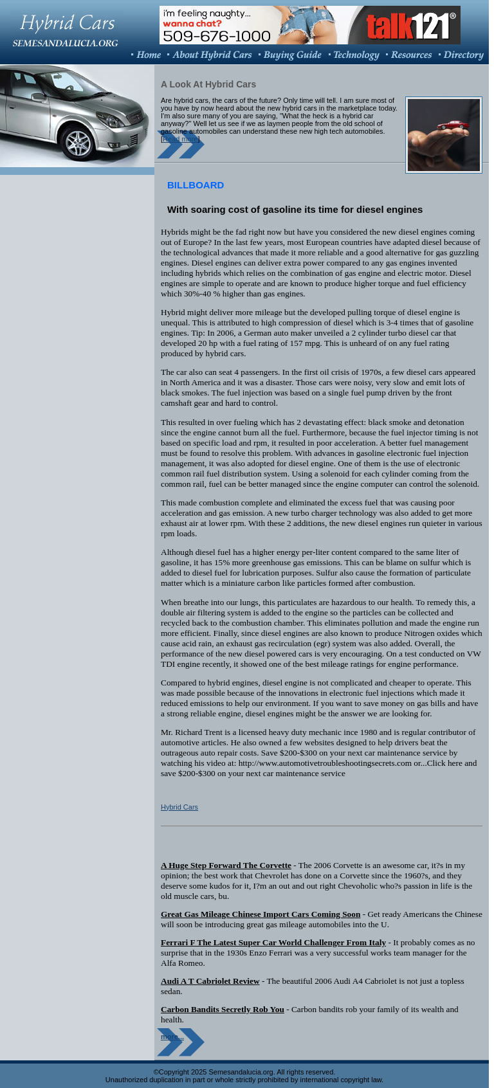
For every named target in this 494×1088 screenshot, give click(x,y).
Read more (180, 139)
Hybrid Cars (179, 807)
